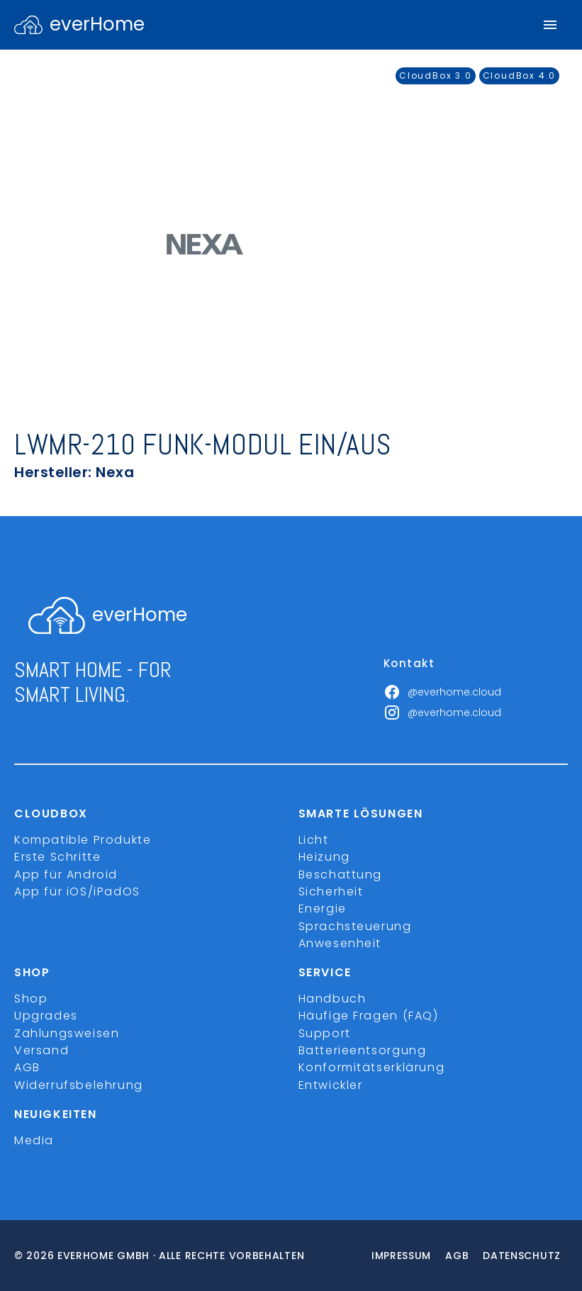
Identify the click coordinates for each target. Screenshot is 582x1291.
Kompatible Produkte (82, 840)
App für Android (66, 874)
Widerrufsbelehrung (78, 1085)
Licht (313, 840)
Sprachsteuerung (355, 926)
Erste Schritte (57, 857)
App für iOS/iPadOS (77, 891)
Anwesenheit (340, 943)
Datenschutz (522, 1255)
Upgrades (46, 1015)
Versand (41, 1050)
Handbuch (332, 998)
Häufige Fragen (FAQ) (368, 1015)
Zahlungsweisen (66, 1033)
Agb (457, 1255)
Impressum (401, 1255)
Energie (322, 908)
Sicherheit (331, 891)
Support (324, 1033)
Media (34, 1140)
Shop (30, 998)
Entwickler (330, 1085)
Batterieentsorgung (362, 1050)
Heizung (324, 857)
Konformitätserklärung (371, 1067)
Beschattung (340, 874)
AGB (27, 1067)
